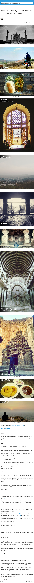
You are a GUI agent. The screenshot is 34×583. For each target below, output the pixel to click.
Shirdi (2, 428)
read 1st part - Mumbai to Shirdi (17, 425)
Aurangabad (7, 428)
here (4, 498)
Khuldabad (21, 514)
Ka (3, 557)
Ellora (22, 438)
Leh (20, 515)
